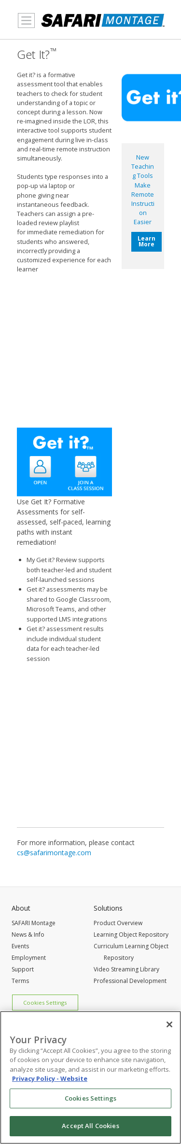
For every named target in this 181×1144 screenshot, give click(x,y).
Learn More (146, 241)
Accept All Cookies (90, 1125)
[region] (90, 1077)
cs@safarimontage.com (54, 852)
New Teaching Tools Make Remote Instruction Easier (142, 189)
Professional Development (130, 981)
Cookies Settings (45, 1002)
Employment (29, 958)
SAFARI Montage (34, 923)
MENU (24, 26)
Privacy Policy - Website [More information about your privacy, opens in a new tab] (49, 1078)
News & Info (28, 934)
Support (23, 969)
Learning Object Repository (131, 934)
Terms (20, 981)
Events (20, 946)
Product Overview (118, 923)
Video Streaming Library (126, 969)
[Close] (169, 1024)
